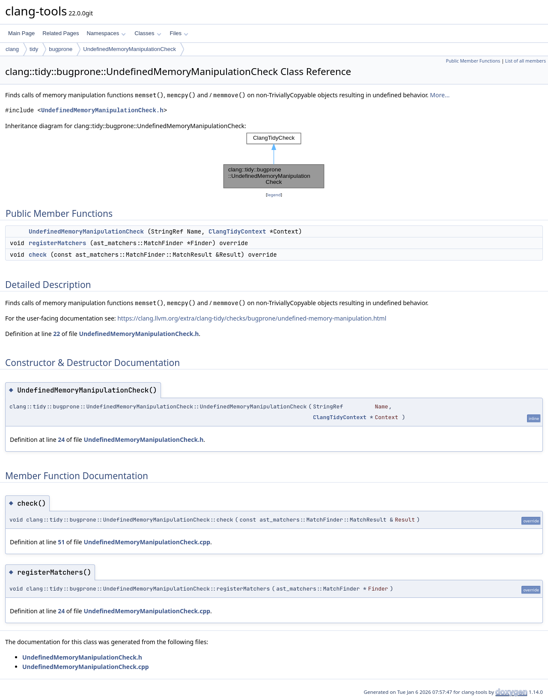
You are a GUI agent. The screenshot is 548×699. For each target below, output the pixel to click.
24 (61, 439)
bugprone (60, 49)
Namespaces (105, 33)
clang (12, 49)
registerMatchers (57, 243)
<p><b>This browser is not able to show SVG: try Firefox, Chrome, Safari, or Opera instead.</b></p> (274, 160)
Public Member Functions (473, 61)
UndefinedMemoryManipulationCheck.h (102, 110)
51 (61, 542)
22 (56, 334)
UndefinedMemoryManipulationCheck (129, 49)
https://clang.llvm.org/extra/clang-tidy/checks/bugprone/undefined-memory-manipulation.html (251, 318)
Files (179, 33)
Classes (147, 33)
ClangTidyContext (237, 231)
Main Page (21, 33)
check (38, 254)
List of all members (525, 61)
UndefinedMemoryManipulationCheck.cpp (146, 542)
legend (274, 195)
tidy (34, 49)
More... (440, 95)
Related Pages (60, 33)
